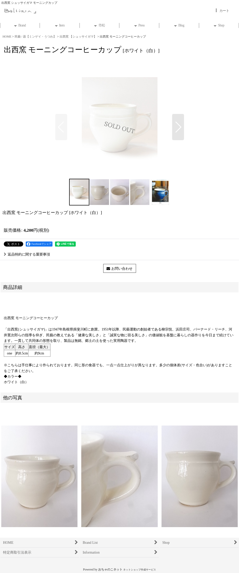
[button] (61, 127)
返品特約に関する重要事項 (27, 254)
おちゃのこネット (110, 569)
